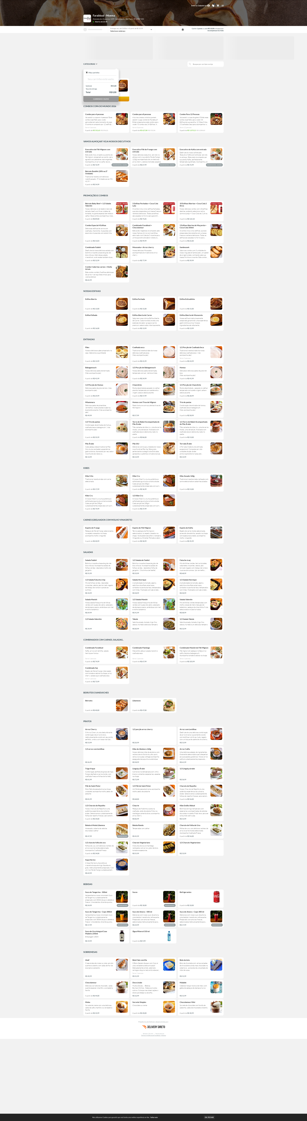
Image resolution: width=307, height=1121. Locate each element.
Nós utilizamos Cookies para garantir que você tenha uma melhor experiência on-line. (125, 1117)
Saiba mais (154, 1117)
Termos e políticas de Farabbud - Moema (153, 1035)
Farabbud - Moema (104, 15)
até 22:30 (103, 22)
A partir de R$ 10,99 (136, 28)
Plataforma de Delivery (147, 1022)
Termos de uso (159, 1033)
